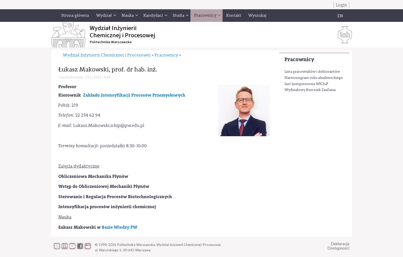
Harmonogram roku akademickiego (314, 78)
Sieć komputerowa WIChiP (306, 84)
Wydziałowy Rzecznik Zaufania (310, 90)
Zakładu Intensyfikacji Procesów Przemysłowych (134, 95)
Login (341, 5)
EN (340, 16)
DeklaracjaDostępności (338, 245)
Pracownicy (299, 59)
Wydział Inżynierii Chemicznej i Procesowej (107, 55)
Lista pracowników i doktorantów (312, 71)
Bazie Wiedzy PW (119, 227)
